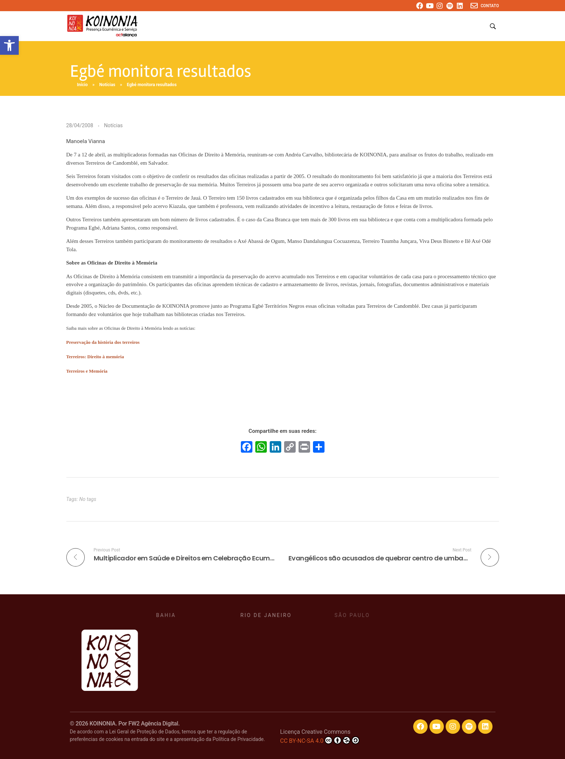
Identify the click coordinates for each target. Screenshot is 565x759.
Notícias (107, 84)
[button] (9, 45)
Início (82, 84)
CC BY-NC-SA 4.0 (319, 740)
